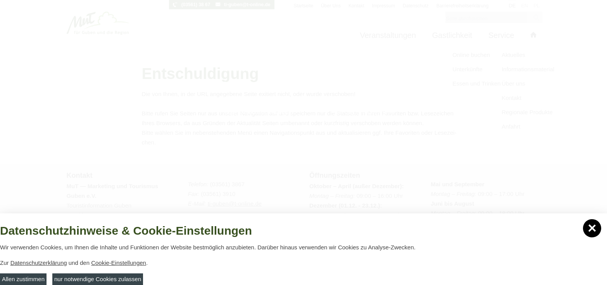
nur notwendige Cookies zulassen (97, 279)
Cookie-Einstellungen (118, 262)
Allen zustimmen (23, 279)
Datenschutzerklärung (38, 262)
